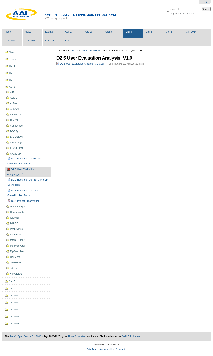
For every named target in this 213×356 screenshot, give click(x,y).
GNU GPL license (131, 336)
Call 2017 (50, 40)
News (28, 31)
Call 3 (108, 31)
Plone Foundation (77, 336)
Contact (120, 349)
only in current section (182, 13)
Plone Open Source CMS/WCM (26, 336)
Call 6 (169, 31)
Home (8, 31)
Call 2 (88, 31)
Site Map (92, 349)
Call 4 (128, 31)
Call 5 (149, 31)
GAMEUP (94, 50)
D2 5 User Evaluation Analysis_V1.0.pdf (80, 63)
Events (49, 31)
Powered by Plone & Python (106, 344)
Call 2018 (70, 40)
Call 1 (68, 31)
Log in (204, 2)
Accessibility (106, 349)
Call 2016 (30, 40)
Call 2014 (191, 31)
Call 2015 (10, 40)
